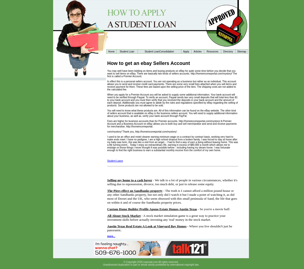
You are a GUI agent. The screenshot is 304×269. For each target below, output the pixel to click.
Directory (228, 51)
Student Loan (127, 51)
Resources (212, 51)
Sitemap (241, 51)
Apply (186, 51)
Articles (198, 51)
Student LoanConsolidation (159, 51)
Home (111, 51)
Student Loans (115, 160)
